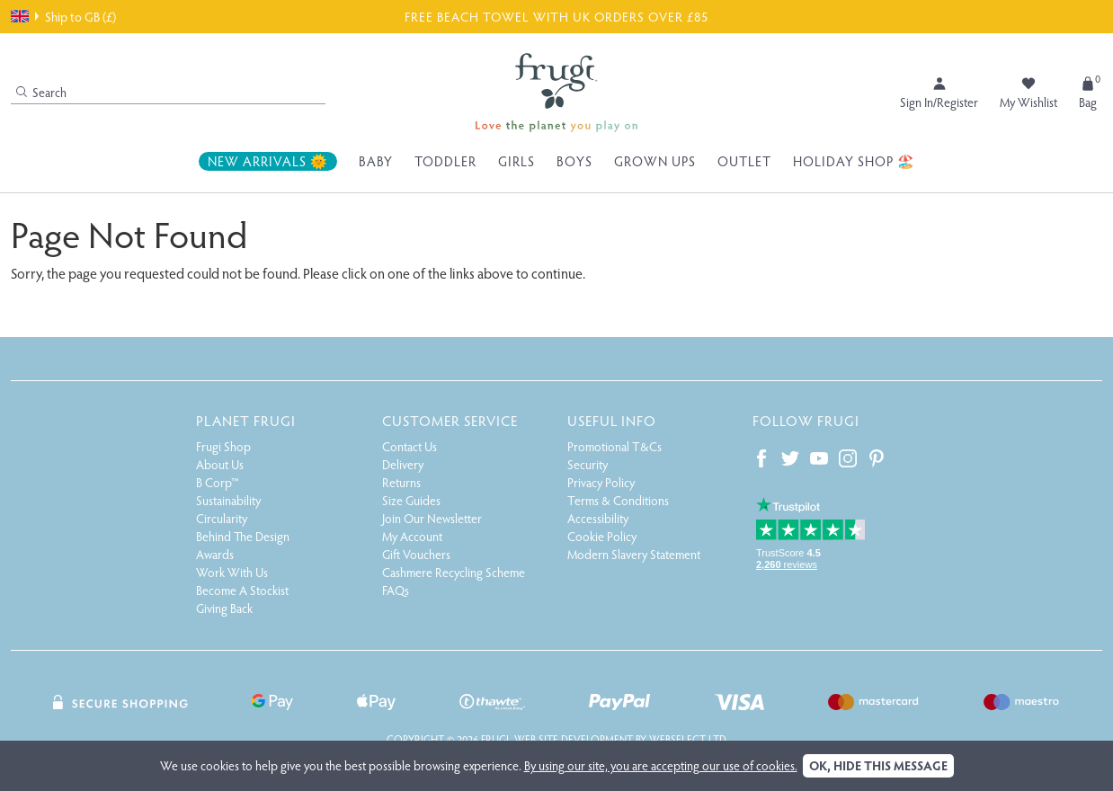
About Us (220, 464)
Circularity (221, 518)
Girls (516, 161)
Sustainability (228, 500)
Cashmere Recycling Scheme (453, 572)
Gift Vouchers (416, 554)
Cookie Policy (602, 536)
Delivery (402, 464)
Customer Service (450, 420)
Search (41, 92)
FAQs (395, 590)
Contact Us (409, 446)
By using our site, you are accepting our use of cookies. (660, 765)
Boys (574, 161)
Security (587, 464)
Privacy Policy (601, 482)
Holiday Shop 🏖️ (854, 161)
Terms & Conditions (618, 500)
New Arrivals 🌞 (268, 161)
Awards (215, 554)
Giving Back (224, 608)
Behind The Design (242, 536)
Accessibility (597, 518)
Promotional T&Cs (614, 446)
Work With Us (232, 572)
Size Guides (411, 500)
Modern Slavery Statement (633, 554)
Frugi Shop (223, 446)
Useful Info (611, 420)
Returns (401, 482)
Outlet (744, 161)
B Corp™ (217, 482)
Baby (376, 161)
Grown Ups (655, 161)
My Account (412, 536)
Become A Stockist (242, 590)
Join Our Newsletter (432, 518)
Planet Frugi (246, 420)
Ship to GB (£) (63, 16)
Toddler (445, 161)
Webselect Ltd (687, 739)
